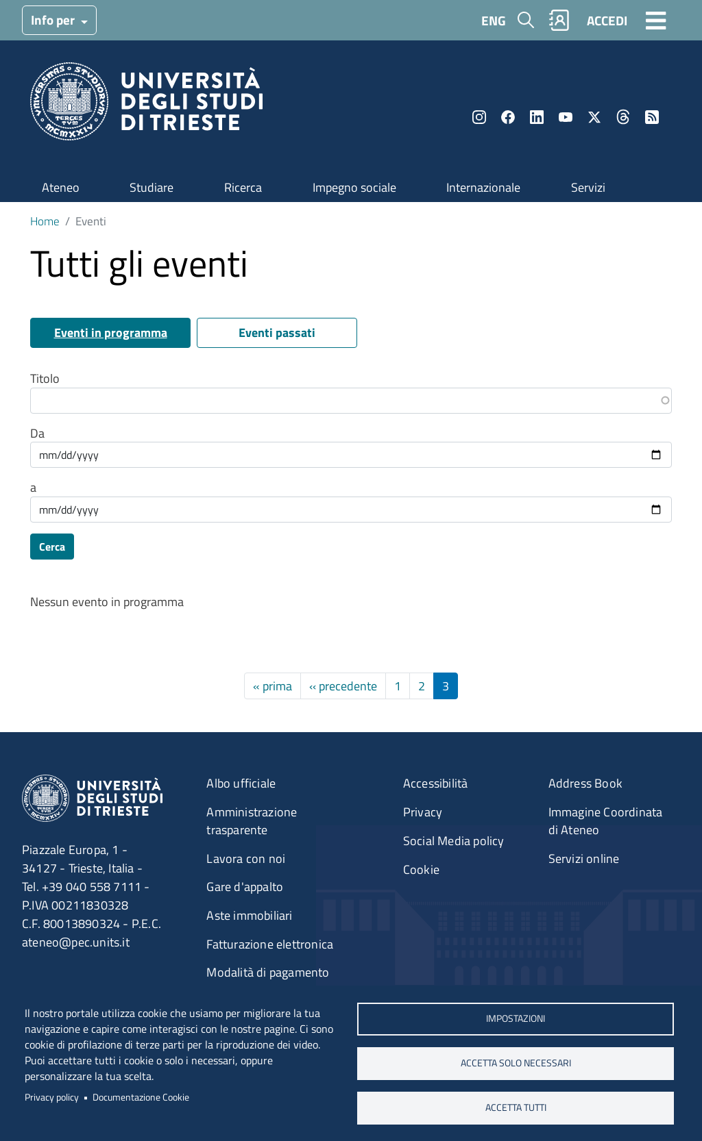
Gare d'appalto (244, 886)
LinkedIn (537, 117)
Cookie (421, 869)
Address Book (585, 783)
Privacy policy (52, 1097)
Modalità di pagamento (267, 972)
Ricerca (243, 187)
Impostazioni (515, 1018)
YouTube (565, 117)
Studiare (151, 187)
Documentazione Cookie (141, 1097)
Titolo (45, 379)
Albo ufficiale (241, 783)
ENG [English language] (493, 20)
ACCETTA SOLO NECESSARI (515, 1063)
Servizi (588, 187)
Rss (652, 117)
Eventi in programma (110, 332)
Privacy (422, 812)
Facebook (508, 117)
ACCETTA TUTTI (515, 1107)
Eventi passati (277, 332)
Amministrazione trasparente (251, 821)
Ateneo (61, 187)
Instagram (479, 117)
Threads (623, 117)
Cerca (52, 546)
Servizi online (584, 858)
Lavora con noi (245, 858)
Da (37, 433)
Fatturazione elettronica (269, 944)
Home (45, 220)
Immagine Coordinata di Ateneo (605, 821)
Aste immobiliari (249, 915)
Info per (54, 19)
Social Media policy (454, 840)
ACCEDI (607, 20)
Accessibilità (435, 783)
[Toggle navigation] (656, 20)
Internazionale (483, 187)
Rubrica (559, 20)
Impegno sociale (354, 187)
